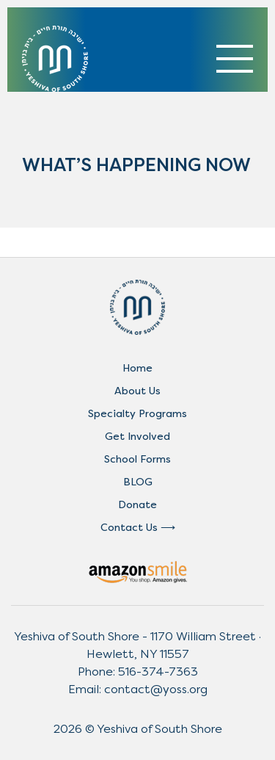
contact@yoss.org (156, 689)
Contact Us (129, 527)
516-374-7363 (158, 671)
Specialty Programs (137, 414)
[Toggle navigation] (234, 59)
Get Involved (137, 436)
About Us (137, 391)
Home (137, 368)
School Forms (137, 459)
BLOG (138, 482)
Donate (137, 505)
